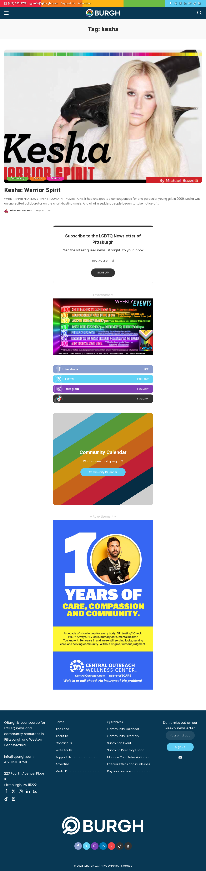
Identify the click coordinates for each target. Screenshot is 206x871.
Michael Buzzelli (21, 210)
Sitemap (126, 865)
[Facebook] (170, 3)
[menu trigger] (8, 13)
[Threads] (199, 3)
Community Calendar (103, 471)
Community (18, 178)
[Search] (199, 13)
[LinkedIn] (185, 3)
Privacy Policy (110, 865)
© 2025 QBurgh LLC (86, 865)
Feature (57, 178)
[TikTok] (194, 3)
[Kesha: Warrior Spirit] (103, 116)
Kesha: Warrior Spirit (33, 189)
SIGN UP (103, 272)
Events (38, 178)
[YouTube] (189, 3)
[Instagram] (180, 3)
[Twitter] (175, 3)
